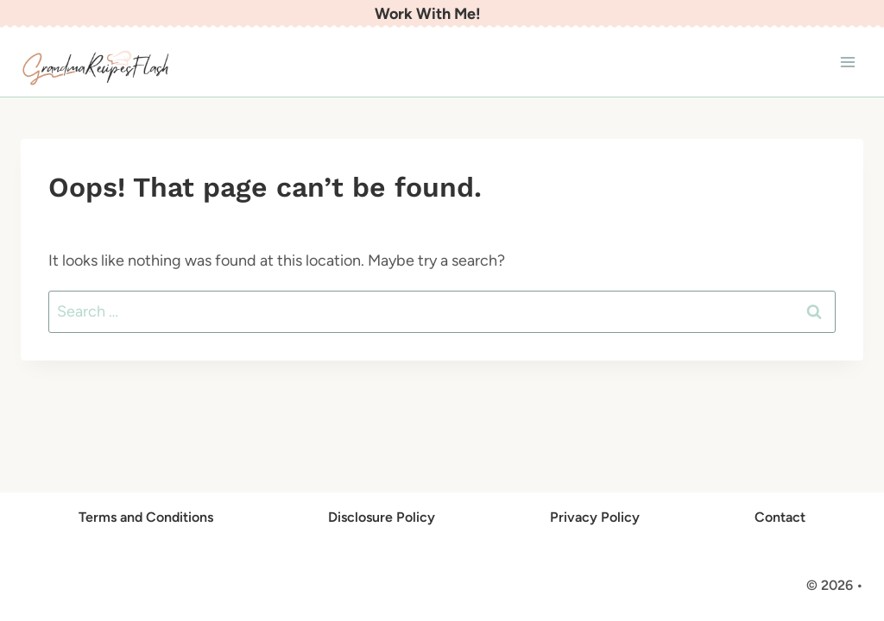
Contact (780, 517)
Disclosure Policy (381, 517)
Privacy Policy (595, 517)
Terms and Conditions (146, 517)
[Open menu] (847, 62)
